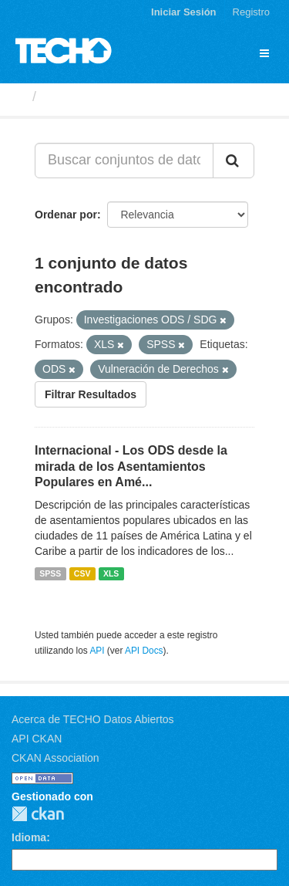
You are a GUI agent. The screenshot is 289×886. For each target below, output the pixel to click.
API (96, 650)
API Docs (144, 650)
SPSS (50, 573)
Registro (251, 12)
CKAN (38, 814)
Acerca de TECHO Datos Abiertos (93, 719)
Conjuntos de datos (108, 96)
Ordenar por (66, 214)
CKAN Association (55, 758)
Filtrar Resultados (90, 394)
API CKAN (37, 738)
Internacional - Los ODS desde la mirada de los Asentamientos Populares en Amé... (131, 466)
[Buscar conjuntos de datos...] (124, 160)
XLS (111, 573)
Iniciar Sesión (184, 12)
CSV (82, 573)
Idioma (29, 837)
